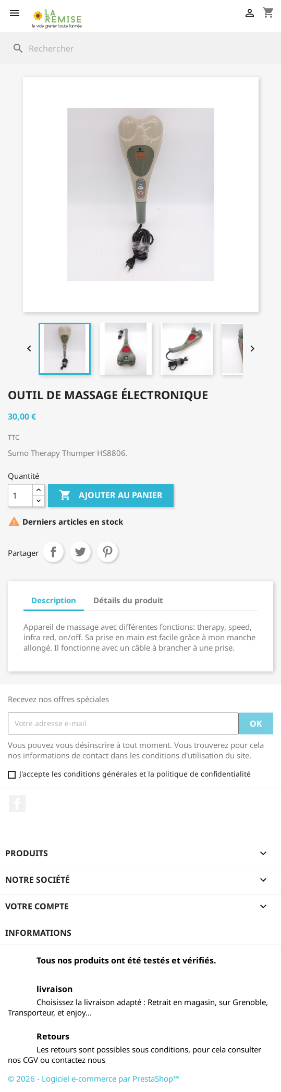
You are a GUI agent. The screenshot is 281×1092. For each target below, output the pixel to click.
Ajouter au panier (111, 495)
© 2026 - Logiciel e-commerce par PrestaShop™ (93, 1078)
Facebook (17, 803)
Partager (53, 551)
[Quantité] (20, 495)
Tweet (80, 551)
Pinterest (107, 551)
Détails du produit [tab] (128, 600)
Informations (38, 932)
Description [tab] (53, 600)
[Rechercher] (140, 48)
